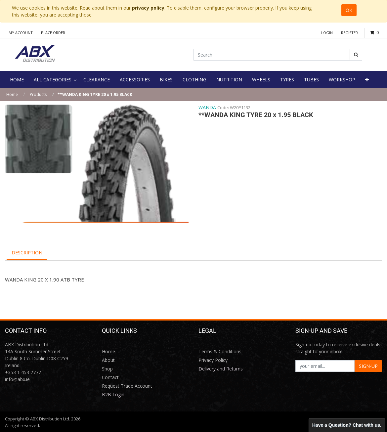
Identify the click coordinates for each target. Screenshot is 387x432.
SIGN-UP (368, 366)
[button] (367, 79)
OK (349, 10)
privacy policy (148, 8)
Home (12, 94)
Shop (107, 369)
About (108, 360)
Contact (110, 377)
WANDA (207, 107)
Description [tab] (27, 252)
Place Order (53, 32)
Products (38, 94)
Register (349, 32)
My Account (21, 32)
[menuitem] (17, 79)
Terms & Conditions (219, 351)
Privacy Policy (213, 360)
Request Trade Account (127, 386)
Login (327, 32)
